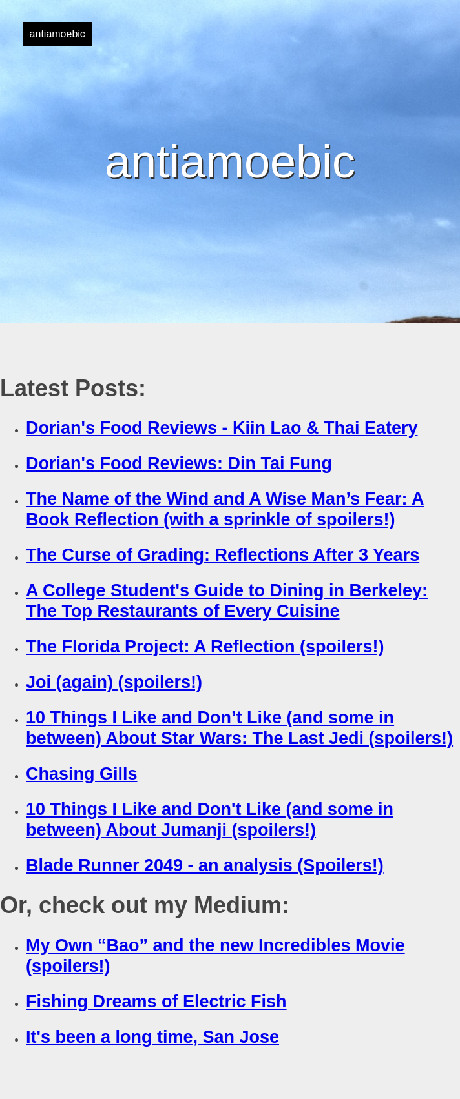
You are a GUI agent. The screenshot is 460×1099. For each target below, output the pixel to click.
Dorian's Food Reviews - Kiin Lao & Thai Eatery (222, 428)
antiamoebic (57, 33)
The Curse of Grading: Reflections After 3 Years (222, 555)
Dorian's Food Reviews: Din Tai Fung (179, 463)
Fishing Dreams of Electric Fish (156, 1001)
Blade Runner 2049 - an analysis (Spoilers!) (205, 865)
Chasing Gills (82, 773)
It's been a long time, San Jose (152, 1037)
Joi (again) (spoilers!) (114, 682)
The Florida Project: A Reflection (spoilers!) (205, 646)
